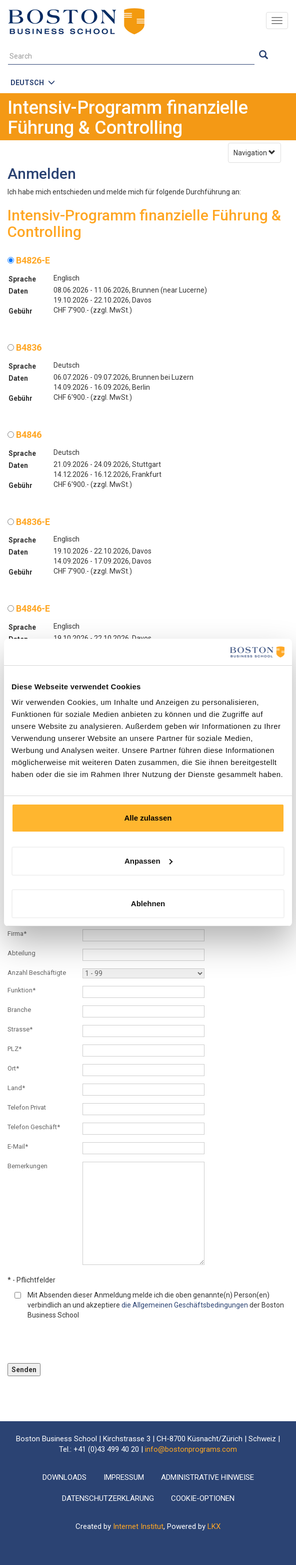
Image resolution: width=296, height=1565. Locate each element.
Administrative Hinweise (207, 1477)
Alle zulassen (148, 818)
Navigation (255, 153)
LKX (214, 1526)
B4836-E (29, 521)
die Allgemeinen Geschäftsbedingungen (185, 1305)
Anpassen (148, 861)
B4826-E (29, 260)
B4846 (25, 434)
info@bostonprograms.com (191, 1449)
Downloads (64, 1477)
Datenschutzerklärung (108, 1498)
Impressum (124, 1477)
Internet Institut (138, 1526)
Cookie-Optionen (202, 1498)
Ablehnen (148, 903)
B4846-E (29, 608)
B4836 (25, 347)
